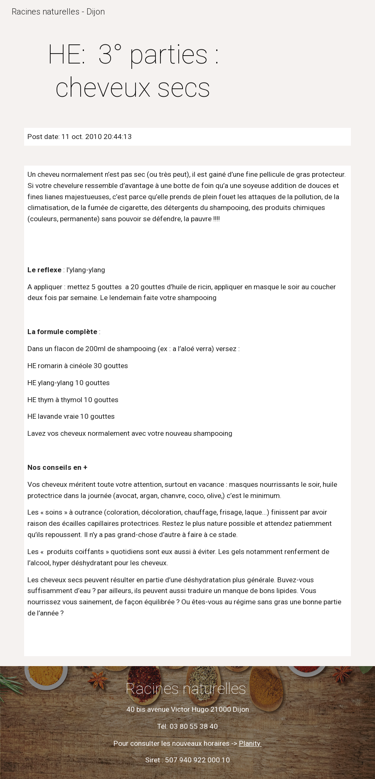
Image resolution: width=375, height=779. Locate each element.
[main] (133, 71)
